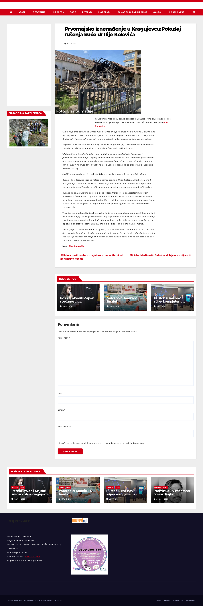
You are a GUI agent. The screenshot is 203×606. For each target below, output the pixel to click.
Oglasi (158, 12)
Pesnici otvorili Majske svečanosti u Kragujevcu (77, 301)
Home (158, 600)
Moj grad (105, 12)
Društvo (110, 487)
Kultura (15, 487)
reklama (166, 600)
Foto (73, 12)
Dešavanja (40, 12)
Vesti (23, 12)
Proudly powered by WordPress (20, 600)
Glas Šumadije (76, 246)
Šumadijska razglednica (132, 12)
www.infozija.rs (32, 556)
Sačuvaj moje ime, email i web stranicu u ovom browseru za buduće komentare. (103, 443)
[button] (194, 12)
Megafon (58, 12)
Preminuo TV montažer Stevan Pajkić (172, 492)
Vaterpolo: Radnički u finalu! (123, 299)
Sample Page (177, 600)
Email (62, 410)
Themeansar (58, 600)
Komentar (64, 338)
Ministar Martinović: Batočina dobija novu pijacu (160, 255)
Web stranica (64, 426)
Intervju (87, 12)
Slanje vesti (190, 600)
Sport (62, 487)
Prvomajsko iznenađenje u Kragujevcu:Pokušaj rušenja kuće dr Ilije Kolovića (122, 32)
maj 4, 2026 (19, 499)
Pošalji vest (176, 12)
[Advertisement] (28, 65)
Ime (61, 393)
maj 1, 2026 (114, 499)
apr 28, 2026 (162, 499)
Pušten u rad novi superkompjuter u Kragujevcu (168, 301)
